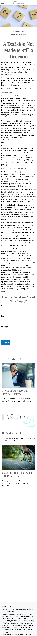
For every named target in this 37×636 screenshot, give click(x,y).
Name (3, 305)
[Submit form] (5, 342)
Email (3, 316)
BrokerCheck (10, 611)
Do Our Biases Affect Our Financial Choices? (15, 392)
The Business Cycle (12, 433)
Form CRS (8, 606)
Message (4, 327)
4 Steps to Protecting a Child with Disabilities (17, 474)
